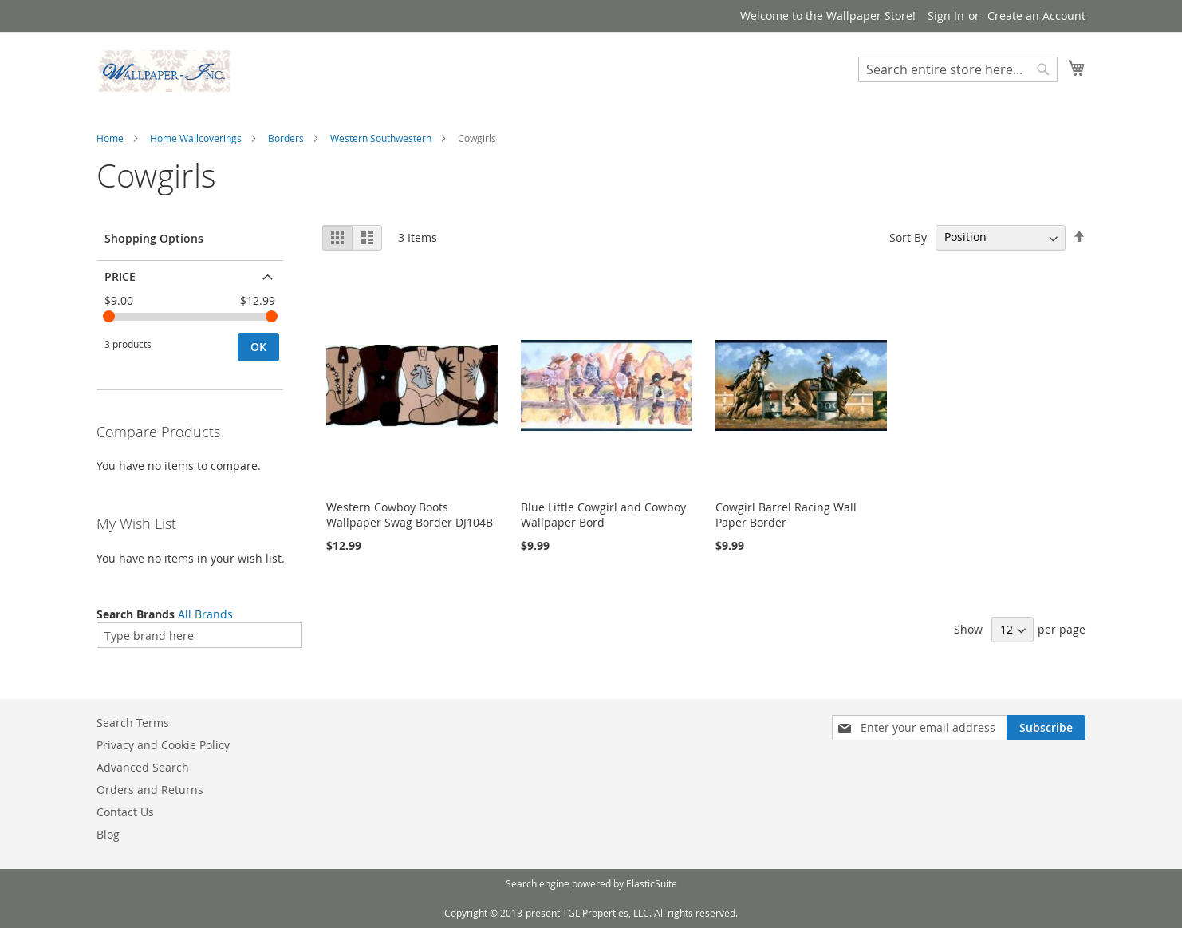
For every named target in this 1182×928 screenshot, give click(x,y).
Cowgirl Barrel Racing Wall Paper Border (786, 515)
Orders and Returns (150, 789)
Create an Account (1036, 15)
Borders (286, 138)
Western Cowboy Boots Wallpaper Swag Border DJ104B (409, 515)
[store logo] (164, 71)
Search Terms (133, 722)
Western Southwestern (380, 138)
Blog (108, 834)
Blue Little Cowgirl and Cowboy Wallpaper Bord (603, 515)
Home (110, 138)
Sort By (908, 236)
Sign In (946, 15)
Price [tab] (120, 276)
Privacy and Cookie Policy (163, 744)
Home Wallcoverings (196, 138)
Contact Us (125, 811)
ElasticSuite (651, 883)
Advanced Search (143, 767)
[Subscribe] (1046, 727)
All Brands (205, 614)
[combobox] (958, 69)
